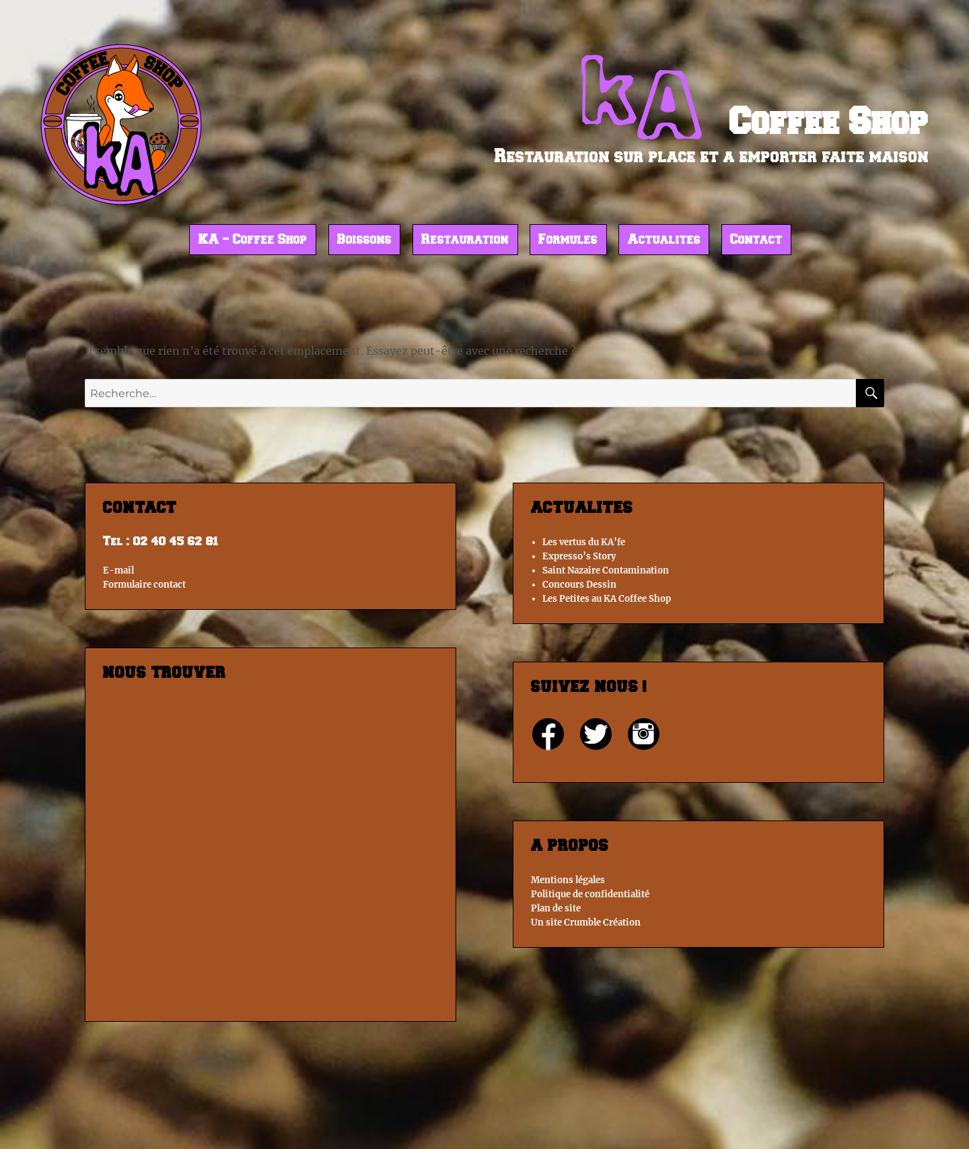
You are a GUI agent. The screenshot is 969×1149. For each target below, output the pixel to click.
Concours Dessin (579, 584)
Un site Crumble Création (586, 922)
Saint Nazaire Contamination (605, 570)
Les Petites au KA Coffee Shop (606, 598)
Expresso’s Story (579, 556)
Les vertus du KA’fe (583, 542)
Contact (756, 240)
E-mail (118, 570)
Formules (568, 240)
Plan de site (556, 908)
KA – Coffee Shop (253, 240)
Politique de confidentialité (590, 894)
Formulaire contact (144, 584)
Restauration (465, 240)
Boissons (364, 240)
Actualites (664, 240)
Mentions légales (568, 880)
